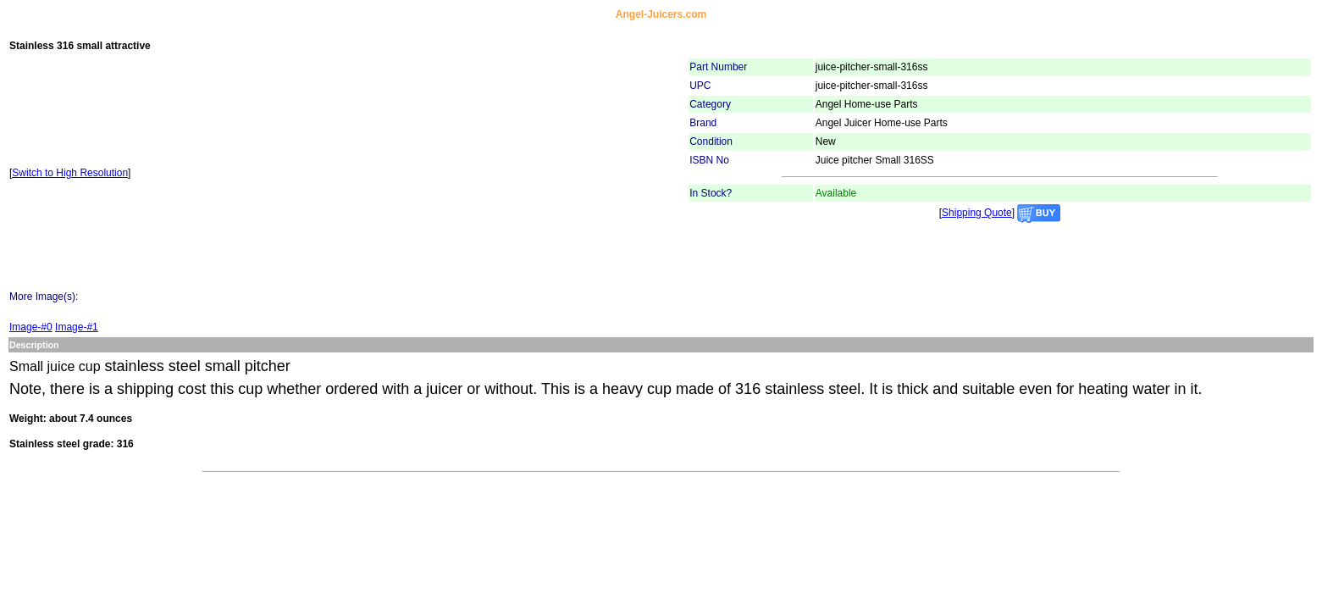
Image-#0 (31, 327)
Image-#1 (76, 327)
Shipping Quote (977, 213)
